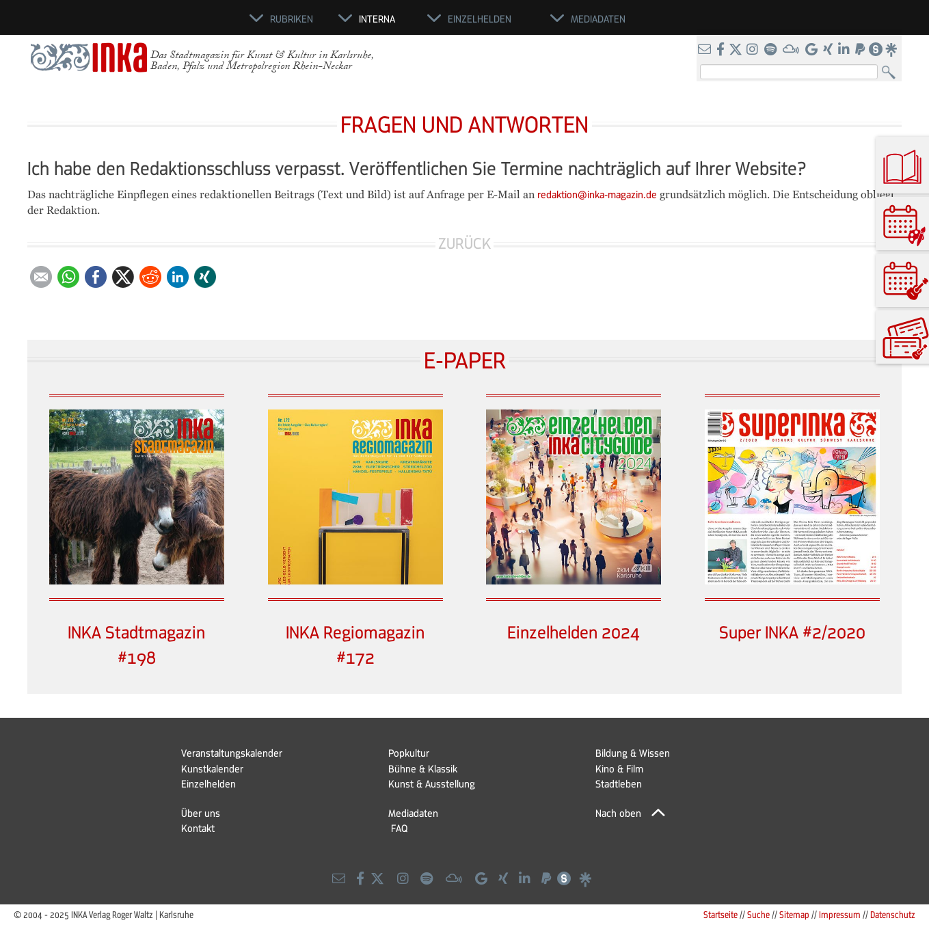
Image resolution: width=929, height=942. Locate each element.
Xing (205, 277)
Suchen (892, 72)
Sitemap (794, 914)
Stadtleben (618, 783)
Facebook (96, 277)
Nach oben (618, 813)
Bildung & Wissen (632, 752)
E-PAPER (465, 359)
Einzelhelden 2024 (573, 631)
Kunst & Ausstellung (431, 783)
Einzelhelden (208, 783)
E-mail (41, 277)
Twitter (123, 277)
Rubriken (291, 18)
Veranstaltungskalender (231, 752)
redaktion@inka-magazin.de (597, 194)
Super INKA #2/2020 (792, 631)
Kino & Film (619, 768)
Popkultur (408, 752)
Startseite (720, 914)
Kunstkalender (212, 768)
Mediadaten (413, 813)
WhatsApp (68, 277)
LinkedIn (178, 277)
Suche (758, 914)
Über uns (200, 813)
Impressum (840, 914)
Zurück (464, 243)
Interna (377, 18)
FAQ (399, 828)
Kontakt (198, 828)
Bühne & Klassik (422, 768)
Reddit (150, 277)
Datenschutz (892, 914)
